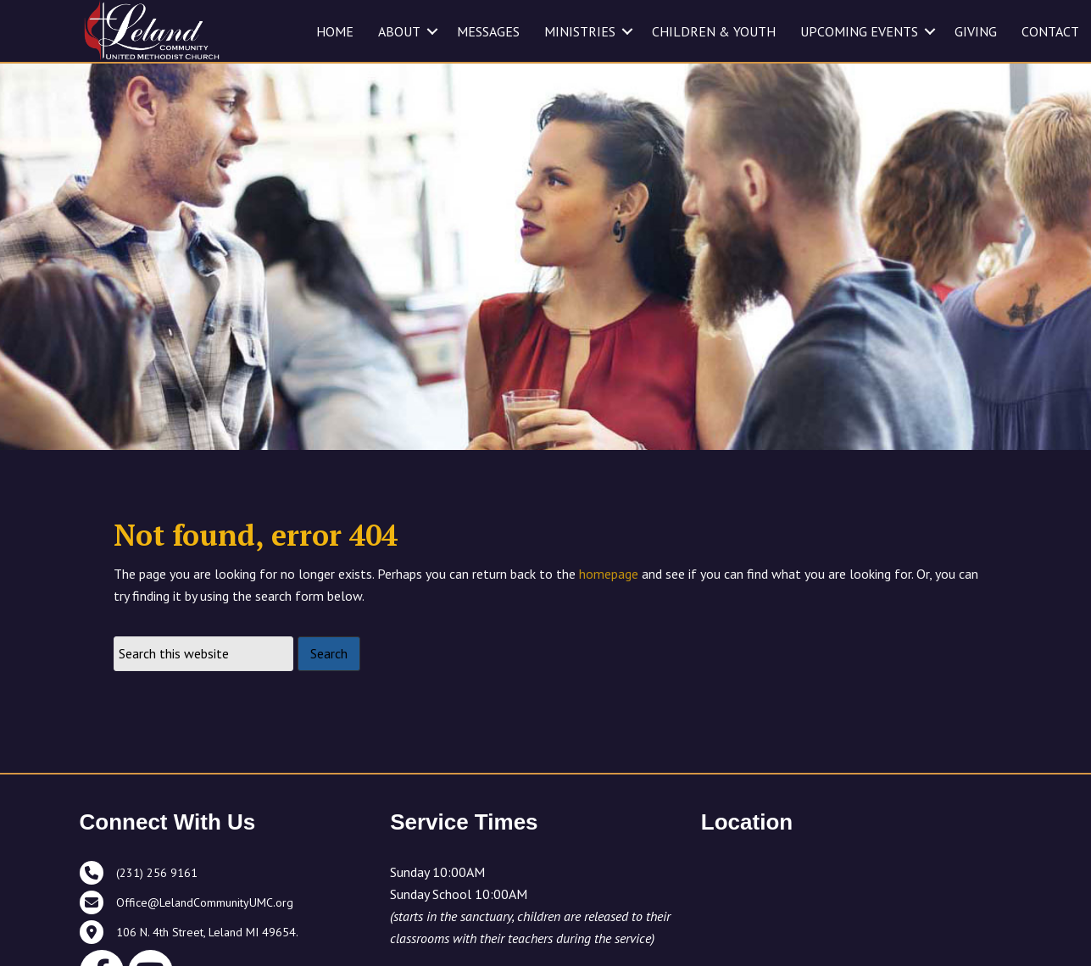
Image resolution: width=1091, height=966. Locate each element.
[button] (432, 31)
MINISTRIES (579, 31)
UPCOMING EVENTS (859, 31)
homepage (608, 573)
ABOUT (399, 31)
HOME (334, 31)
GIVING (976, 31)
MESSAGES (488, 31)
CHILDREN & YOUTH (714, 31)
